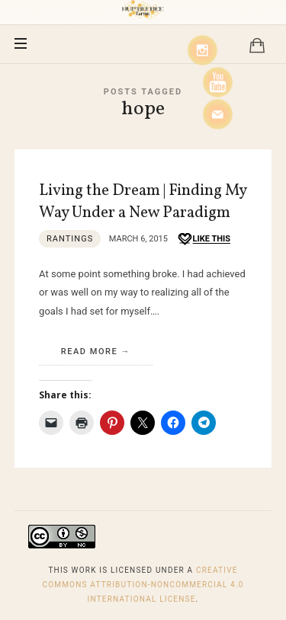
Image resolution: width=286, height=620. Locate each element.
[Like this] (203, 239)
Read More (89, 351)
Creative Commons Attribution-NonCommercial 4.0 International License (142, 584)
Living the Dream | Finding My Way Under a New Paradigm (142, 202)
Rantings (70, 239)
